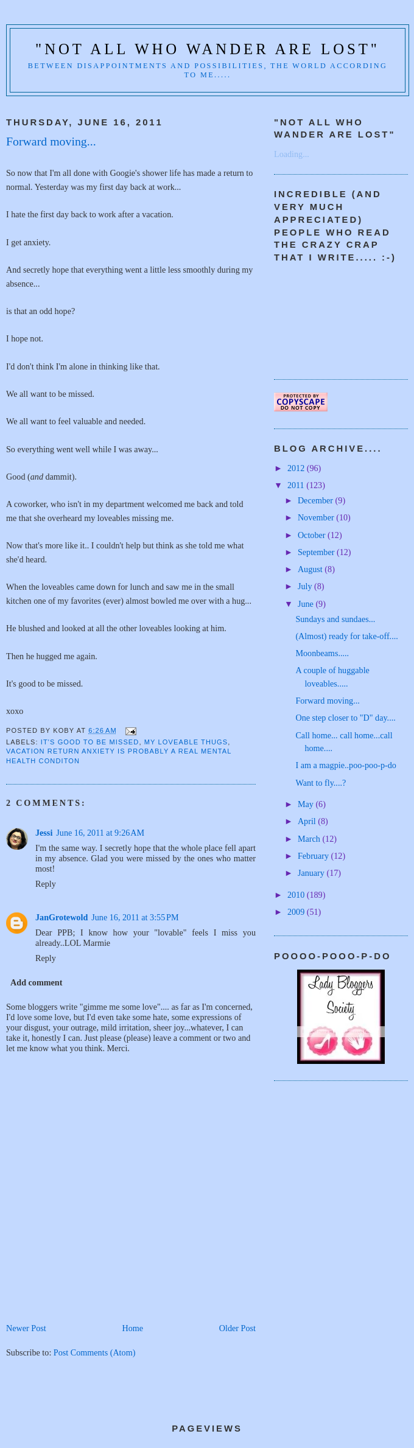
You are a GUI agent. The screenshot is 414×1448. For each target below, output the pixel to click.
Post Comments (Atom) (95, 1352)
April (308, 821)
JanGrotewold (61, 917)
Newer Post (26, 1328)
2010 (297, 895)
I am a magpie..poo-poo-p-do (345, 765)
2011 (296, 485)
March (310, 839)
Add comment (36, 982)
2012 (297, 468)
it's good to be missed (90, 742)
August (311, 569)
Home (132, 1328)
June (307, 604)
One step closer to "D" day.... (345, 717)
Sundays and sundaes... (335, 619)
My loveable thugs (186, 742)
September (317, 552)
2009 (297, 912)
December (316, 500)
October (313, 535)
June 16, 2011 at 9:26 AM (100, 833)
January (312, 873)
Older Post (237, 1328)
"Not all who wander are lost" (207, 49)
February (314, 856)
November (317, 517)
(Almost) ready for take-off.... (346, 636)
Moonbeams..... (322, 653)
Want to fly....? (320, 783)
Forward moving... (327, 700)
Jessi (43, 833)
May (307, 804)
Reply (45, 884)
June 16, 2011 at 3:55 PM (134, 917)
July (306, 586)
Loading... (291, 154)
